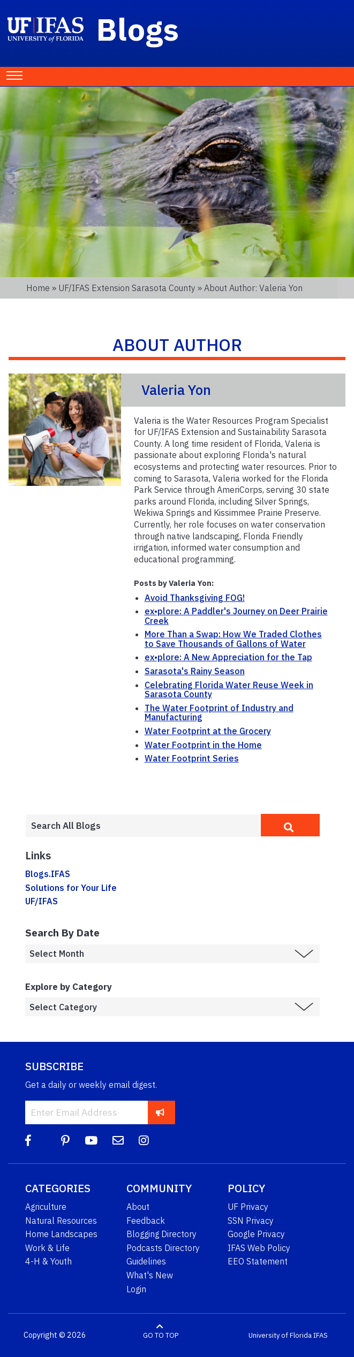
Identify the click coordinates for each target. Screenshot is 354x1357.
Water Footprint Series (192, 758)
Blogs (137, 29)
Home (38, 288)
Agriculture (45, 1206)
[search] (290, 825)
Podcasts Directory (163, 1247)
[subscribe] (160, 1112)
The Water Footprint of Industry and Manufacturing (219, 713)
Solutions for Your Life (71, 887)
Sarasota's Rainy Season (195, 671)
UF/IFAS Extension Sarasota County (126, 288)
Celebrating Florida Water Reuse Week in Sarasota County (229, 690)
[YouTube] (91, 1140)
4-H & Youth (48, 1261)
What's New (149, 1275)
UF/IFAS (41, 901)
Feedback (145, 1220)
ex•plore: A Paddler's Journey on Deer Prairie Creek (236, 616)
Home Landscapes (61, 1234)
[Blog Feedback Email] (118, 1140)
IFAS (320, 1335)
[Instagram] (144, 1140)
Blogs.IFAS (47, 873)
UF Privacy (248, 1206)
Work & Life (47, 1247)
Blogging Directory (161, 1234)
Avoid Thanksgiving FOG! (195, 597)
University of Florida (280, 1335)
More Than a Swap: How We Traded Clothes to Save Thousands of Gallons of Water (233, 639)
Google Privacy (256, 1234)
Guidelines (146, 1261)
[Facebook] (28, 1140)
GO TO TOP (160, 1335)
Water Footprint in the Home (203, 745)
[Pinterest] (65, 1140)
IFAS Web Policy (259, 1247)
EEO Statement (258, 1261)
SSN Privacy (251, 1220)
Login (136, 1289)
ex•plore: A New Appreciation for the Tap (228, 657)
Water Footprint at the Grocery (208, 731)
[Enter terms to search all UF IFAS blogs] (143, 825)
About (137, 1206)
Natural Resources (61, 1220)
